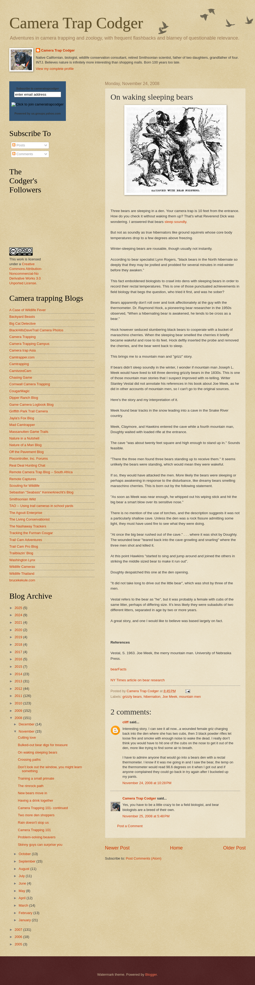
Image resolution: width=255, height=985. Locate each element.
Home (176, 848)
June (23, 883)
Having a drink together (35, 800)
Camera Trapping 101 (34, 830)
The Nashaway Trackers (27, 526)
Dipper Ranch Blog (23, 398)
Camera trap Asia (22, 350)
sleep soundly (175, 222)
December (27, 724)
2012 (19, 689)
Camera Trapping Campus (29, 344)
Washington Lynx (22, 560)
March (24, 905)
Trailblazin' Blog (21, 553)
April (22, 898)
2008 (19, 718)
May (22, 891)
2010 (19, 703)
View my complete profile (55, 69)
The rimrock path (31, 786)
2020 (19, 630)
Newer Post (117, 848)
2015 (19, 667)
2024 (19, 615)
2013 (19, 681)
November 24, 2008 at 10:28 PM (146, 783)
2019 (19, 637)
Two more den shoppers (36, 815)
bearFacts (118, 669)
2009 (19, 711)
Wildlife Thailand (21, 574)
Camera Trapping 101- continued (43, 808)
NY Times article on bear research (137, 680)
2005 (19, 944)
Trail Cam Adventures (25, 540)
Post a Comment (130, 826)
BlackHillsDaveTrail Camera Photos (36, 330)
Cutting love (27, 737)
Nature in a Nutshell (24, 438)
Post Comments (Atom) (144, 858)
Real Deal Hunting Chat (27, 465)
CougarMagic (19, 391)
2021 (19, 622)
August (24, 869)
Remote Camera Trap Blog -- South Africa (41, 472)
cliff (125, 722)
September (27, 861)
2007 (19, 930)
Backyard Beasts (22, 317)
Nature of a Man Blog (25, 445)
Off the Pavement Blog (26, 452)
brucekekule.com (22, 580)
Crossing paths (29, 760)
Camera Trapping (22, 337)
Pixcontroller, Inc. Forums (28, 458)
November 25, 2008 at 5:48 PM (145, 816)
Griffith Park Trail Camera (28, 411)
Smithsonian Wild (22, 499)
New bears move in (32, 793)
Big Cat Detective (22, 323)
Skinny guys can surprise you (40, 845)
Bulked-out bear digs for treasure (43, 745)
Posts (18, 145)
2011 (19, 696)
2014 (19, 674)
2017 (19, 652)
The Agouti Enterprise (25, 513)
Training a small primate (36, 778)
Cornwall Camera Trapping (29, 384)
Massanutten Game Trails (28, 432)
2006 (19, 937)
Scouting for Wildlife (24, 486)
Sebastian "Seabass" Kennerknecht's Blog (41, 492)
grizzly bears (132, 697)
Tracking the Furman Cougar (31, 533)
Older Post (234, 848)
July (22, 876)
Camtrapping (19, 364)
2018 (19, 644)
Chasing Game (20, 377)
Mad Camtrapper (22, 425)
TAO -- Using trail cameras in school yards (41, 506)
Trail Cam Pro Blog (23, 546)
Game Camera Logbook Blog (31, 405)
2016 (19, 659)
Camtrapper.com (22, 357)
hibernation (152, 697)
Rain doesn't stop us (33, 823)
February (26, 913)
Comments (22, 154)
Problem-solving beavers (37, 837)
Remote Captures (22, 479)
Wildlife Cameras (22, 567)
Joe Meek (169, 697)
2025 (19, 608)
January (25, 920)
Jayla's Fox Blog (21, 418)
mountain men (190, 697)
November (27, 731)
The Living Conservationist (29, 519)
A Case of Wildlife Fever (27, 310)
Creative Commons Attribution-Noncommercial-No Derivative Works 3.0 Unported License (25, 273)
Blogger (151, 974)
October (25, 854)
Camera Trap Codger (76, 23)
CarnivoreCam (20, 371)
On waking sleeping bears (37, 752)
